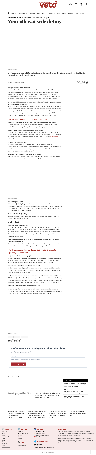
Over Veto (81, 6)
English (3, 445)
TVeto (76, 13)
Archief (76, 6)
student (10, 337)
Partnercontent (6, 447)
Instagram (20, 433)
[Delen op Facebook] (77, 82)
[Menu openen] (9, 13)
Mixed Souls (54, 136)
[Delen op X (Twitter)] (80, 82)
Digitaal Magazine (23, 13)
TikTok (26, 433)
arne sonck (24, 337)
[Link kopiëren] (85, 82)
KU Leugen (4, 443)
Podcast (82, 13)
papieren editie (49, 447)
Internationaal (51, 13)
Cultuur (64, 13)
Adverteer (65, 6)
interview (17, 337)
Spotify (20, 438)
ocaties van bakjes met (40, 447)
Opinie (58, 13)
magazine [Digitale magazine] (39, 444)
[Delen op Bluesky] (87, 82)
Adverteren (38, 433)
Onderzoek (70, 13)
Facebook (20, 431)
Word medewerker (70, 7)
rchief (35, 446)
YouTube (20, 436)
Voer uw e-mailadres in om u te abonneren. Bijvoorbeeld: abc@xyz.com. (25, 359)
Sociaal (38, 13)
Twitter (20, 435)
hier (77, 440)
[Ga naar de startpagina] (48, 6)
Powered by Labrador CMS (48, 452)
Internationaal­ (5, 436)
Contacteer (38, 436)
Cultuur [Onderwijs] (4, 440)
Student (44, 13)
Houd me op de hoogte (18, 364)
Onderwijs (32, 13)
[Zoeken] (86, 5)
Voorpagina (14, 13)
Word (37, 431)
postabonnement (45, 435)
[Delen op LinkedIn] (82, 82)
